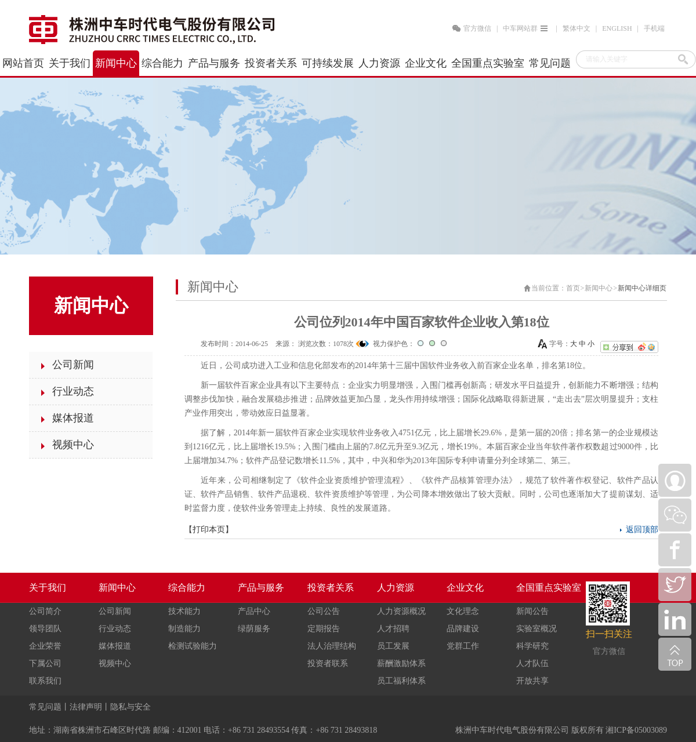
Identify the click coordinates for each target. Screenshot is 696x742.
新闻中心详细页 (642, 288)
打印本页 (209, 529)
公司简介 (45, 611)
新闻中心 (598, 288)
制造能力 (184, 628)
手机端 (654, 28)
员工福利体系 (401, 680)
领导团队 (45, 628)
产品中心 (254, 611)
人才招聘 (393, 628)
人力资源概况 (401, 611)
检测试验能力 (192, 646)
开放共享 (532, 680)
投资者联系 (327, 663)
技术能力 (184, 611)
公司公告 (323, 611)
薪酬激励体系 (401, 663)
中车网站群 (526, 28)
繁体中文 (576, 28)
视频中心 (115, 663)
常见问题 (45, 707)
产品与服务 (261, 587)
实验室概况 (536, 628)
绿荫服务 (254, 628)
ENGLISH (617, 28)
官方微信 (477, 28)
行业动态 (115, 628)
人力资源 (395, 587)
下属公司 (45, 663)
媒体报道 (115, 646)
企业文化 (465, 587)
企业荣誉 (45, 646)
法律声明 (86, 707)
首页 (573, 288)
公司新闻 (115, 611)
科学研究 (532, 646)
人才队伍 (532, 663)
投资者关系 (330, 587)
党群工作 (463, 646)
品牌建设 (463, 628)
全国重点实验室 (548, 587)
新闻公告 (532, 611)
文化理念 (463, 611)
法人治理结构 (331, 646)
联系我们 (45, 680)
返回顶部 (642, 529)
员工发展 (393, 646)
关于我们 (47, 587)
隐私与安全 (130, 707)
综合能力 (186, 587)
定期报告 (323, 628)
